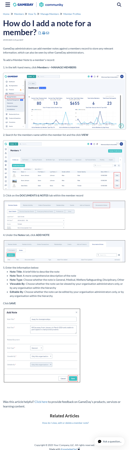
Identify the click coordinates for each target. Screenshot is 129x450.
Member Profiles (72, 13)
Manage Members (49, 13)
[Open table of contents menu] (8, 4)
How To (32, 13)
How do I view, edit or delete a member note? (65, 422)
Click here (41, 402)
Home (6, 13)
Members (19, 13)
